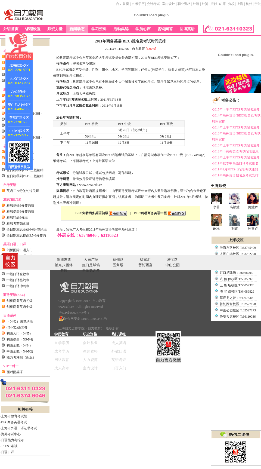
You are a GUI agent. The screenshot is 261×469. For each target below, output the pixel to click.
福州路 (118, 260)
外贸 (205, 4)
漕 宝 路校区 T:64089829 (237, 291)
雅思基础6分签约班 (20, 205)
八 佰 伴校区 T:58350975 (237, 279)
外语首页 (10, 29)
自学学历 (61, 343)
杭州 (249, 4)
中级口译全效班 (18, 274)
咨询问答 (165, 29)
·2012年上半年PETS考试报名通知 (236, 157)
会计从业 (90, 343)
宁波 (257, 4)
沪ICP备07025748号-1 (73, 313)
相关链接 (25, 409)
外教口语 (118, 351)
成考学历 (61, 351)
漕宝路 (172, 260)
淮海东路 (64, 260)
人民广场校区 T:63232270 (238, 254)
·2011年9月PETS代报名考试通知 (235, 169)
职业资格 (184, 4)
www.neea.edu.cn (90, 185)
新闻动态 (77, 29)
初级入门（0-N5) (19, 333)
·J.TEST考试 (8, 446)
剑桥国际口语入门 (20, 250)
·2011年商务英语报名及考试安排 (235, 175)
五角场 (118, 265)
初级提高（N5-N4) (20, 339)
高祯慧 (234, 201)
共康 (63, 270)
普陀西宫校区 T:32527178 (238, 304)
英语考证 (118, 360)
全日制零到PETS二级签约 (25, 176)
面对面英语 (15, 372)
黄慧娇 (253, 201)
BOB (216, 222)
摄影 (213, 4)
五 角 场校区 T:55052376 (237, 285)
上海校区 (236, 240)
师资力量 (55, 29)
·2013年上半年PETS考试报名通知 (236, 145)
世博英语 (187, 29)
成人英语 (118, 343)
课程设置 (33, 29)
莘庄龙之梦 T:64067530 (236, 298)
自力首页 (122, 4)
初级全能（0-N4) (19, 345)
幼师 (222, 4)
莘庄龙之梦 (91, 270)
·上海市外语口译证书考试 (18, 428)
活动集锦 (121, 29)
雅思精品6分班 (17, 217)
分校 (231, 4)
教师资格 (90, 351)
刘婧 (234, 222)
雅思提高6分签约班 (20, 211)
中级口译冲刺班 (18, 286)
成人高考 (61, 368)
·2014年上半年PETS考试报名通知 (236, 127)
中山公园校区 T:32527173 (238, 310)
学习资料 (99, 29)
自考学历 (138, 4)
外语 (196, 4)
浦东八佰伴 (64, 265)
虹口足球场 (91, 265)
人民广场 (91, 260)
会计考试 (153, 4)
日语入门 (118, 368)
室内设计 (168, 4)
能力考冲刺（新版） (21, 357)
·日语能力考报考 (12, 440)
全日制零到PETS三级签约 (25, 170)
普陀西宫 (145, 265)
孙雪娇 (253, 222)
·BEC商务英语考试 (13, 422)
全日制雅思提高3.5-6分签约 (26, 235)
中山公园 (173, 265)
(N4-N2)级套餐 (17, 327)
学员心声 (143, 29)
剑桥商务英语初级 (20, 301)
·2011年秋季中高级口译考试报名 (235, 163)
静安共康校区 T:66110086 (238, 316)
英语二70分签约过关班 (23, 191)
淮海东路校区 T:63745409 (238, 248)
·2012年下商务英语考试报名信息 (235, 151)
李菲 (216, 201)
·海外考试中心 (10, 434)
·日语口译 (7, 452)
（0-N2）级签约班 (20, 321)
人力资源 (90, 360)
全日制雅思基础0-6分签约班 (27, 229)
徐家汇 (145, 260)
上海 (240, 4)
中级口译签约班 (18, 280)
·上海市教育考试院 (13, 416)
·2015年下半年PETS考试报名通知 (236, 109)
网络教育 (61, 360)
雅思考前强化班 (18, 223)
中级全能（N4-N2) (20, 351)
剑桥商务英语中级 (20, 307)
